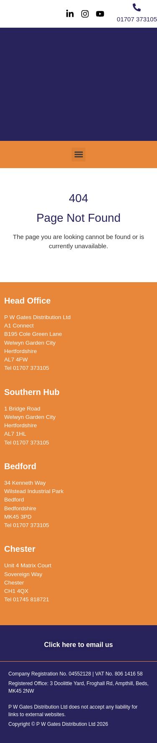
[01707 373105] (137, 7)
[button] (78, 154)
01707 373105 (137, 19)
